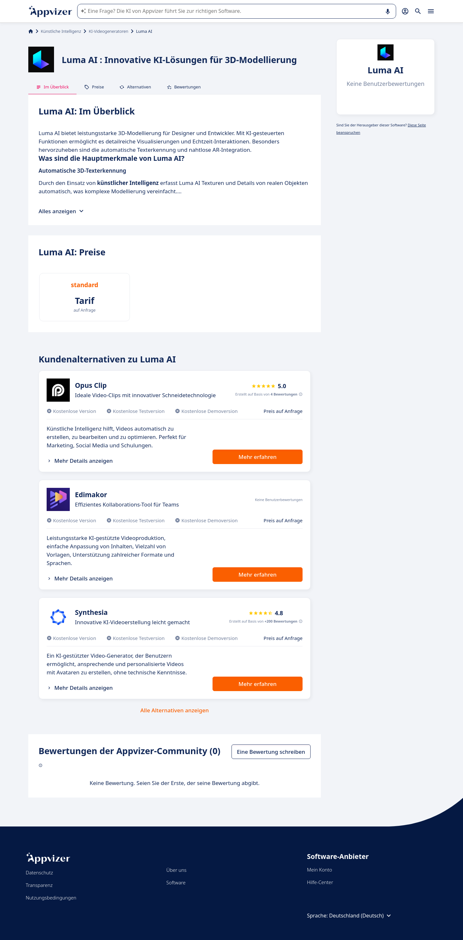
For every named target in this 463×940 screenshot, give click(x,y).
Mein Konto (319, 869)
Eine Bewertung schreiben (271, 751)
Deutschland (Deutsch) (361, 915)
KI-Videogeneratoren (108, 31)
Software (176, 882)
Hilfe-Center (320, 882)
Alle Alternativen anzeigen (175, 710)
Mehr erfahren (258, 457)
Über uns (176, 870)
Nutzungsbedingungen (51, 897)
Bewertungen (184, 87)
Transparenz (39, 885)
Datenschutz (39, 872)
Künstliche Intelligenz (61, 31)
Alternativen (135, 87)
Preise (94, 87)
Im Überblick (52, 87)
